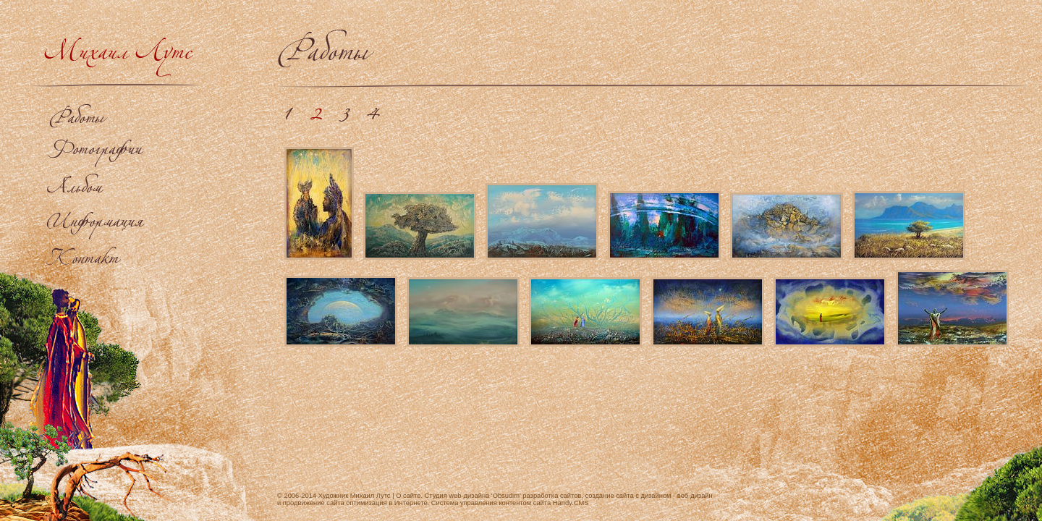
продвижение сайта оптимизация (335, 503)
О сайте (408, 495)
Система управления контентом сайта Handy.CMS (510, 503)
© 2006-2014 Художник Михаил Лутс (334, 495)
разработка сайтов (551, 495)
